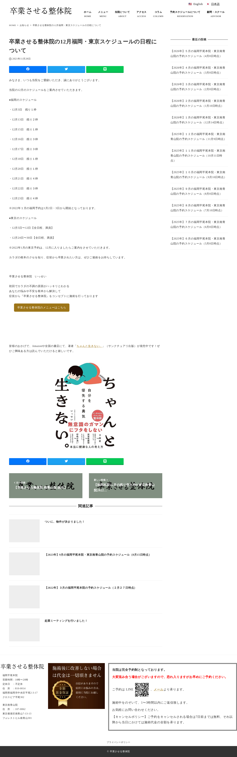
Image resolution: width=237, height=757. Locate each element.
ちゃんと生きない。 (89, 346)
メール (158, 689)
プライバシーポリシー (118, 742)
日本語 (215, 4)
